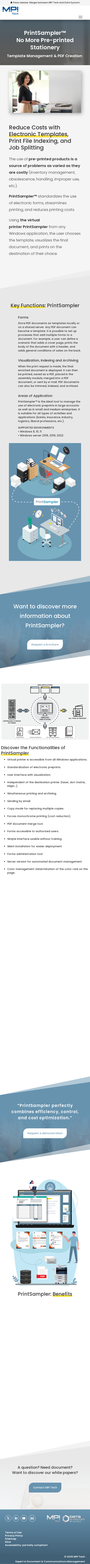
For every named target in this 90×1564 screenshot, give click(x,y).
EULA (8, 1542)
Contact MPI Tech (45, 1487)
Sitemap (10, 1539)
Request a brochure (45, 644)
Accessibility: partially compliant (26, 1545)
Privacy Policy (14, 1535)
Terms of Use (13, 1532)
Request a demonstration (45, 1133)
